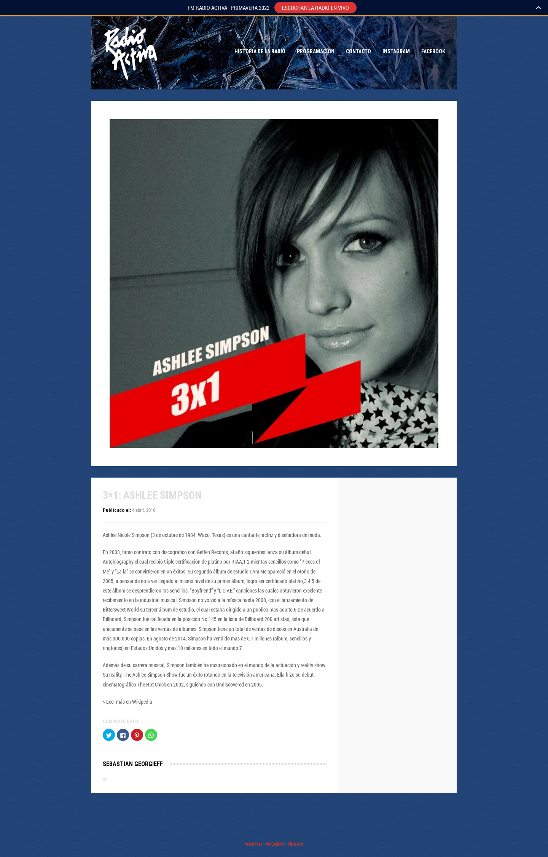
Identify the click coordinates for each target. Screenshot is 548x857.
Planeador (295, 844)
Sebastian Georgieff (133, 764)
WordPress (253, 844)
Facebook (433, 51)
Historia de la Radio (259, 51)
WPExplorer (275, 844)
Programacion (316, 51)
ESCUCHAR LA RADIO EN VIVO (315, 7)
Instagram (396, 51)
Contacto (358, 51)
